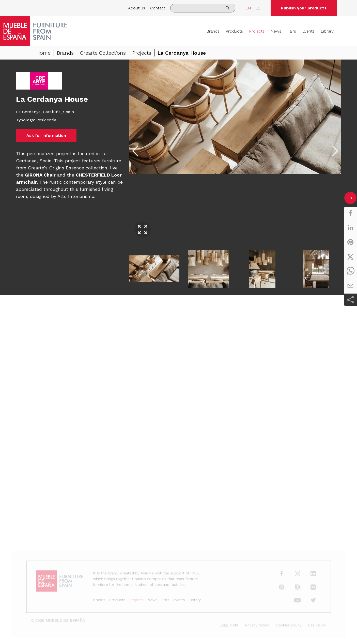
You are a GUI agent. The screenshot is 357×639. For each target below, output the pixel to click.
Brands (213, 31)
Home (43, 53)
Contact (157, 8)
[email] (350, 286)
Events (308, 31)
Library (327, 31)
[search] (202, 8)
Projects (257, 31)
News (276, 31)
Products (234, 31)
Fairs (291, 31)
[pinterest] (350, 242)
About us (136, 8)
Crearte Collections (103, 53)
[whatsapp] (350, 271)
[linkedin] (350, 228)
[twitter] (350, 257)
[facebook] (350, 213)
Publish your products (304, 8)
